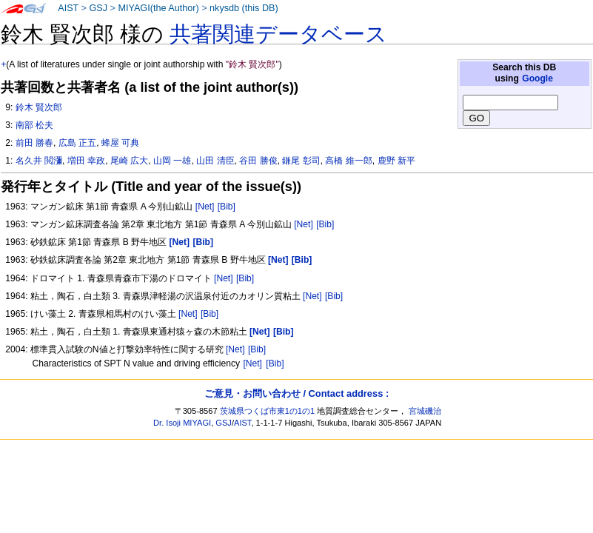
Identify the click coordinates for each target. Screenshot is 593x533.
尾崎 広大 (129, 160)
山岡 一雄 (172, 160)
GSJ (98, 8)
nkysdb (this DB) (244, 8)
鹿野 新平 (396, 160)
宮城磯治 (425, 410)
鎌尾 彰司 (301, 160)
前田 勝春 (34, 143)
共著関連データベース (278, 34)
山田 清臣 (215, 160)
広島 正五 (77, 143)
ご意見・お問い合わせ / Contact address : (296, 393)
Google (537, 78)
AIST (68, 8)
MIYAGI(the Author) (158, 8)
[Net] (205, 206)
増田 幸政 (86, 160)
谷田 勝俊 (258, 160)
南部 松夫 (34, 125)
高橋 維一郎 (348, 160)
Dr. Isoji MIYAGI (182, 422)
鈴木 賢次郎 (39, 107)
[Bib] (226, 206)
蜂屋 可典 (120, 143)
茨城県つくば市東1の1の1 (267, 410)
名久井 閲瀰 (39, 160)
